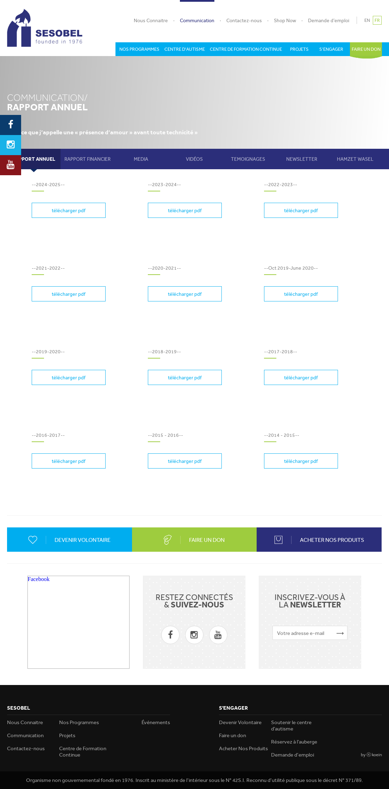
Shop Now (285, 20)
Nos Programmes (79, 722)
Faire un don (232, 735)
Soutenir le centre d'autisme (291, 725)
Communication (197, 20)
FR (377, 20)
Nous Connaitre (151, 20)
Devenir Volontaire (240, 722)
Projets (67, 735)
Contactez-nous (244, 20)
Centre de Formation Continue (82, 751)
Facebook (39, 579)
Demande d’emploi (328, 20)
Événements (156, 722)
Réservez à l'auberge (294, 742)
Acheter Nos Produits (243, 748)
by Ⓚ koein (371, 754)
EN (367, 20)
